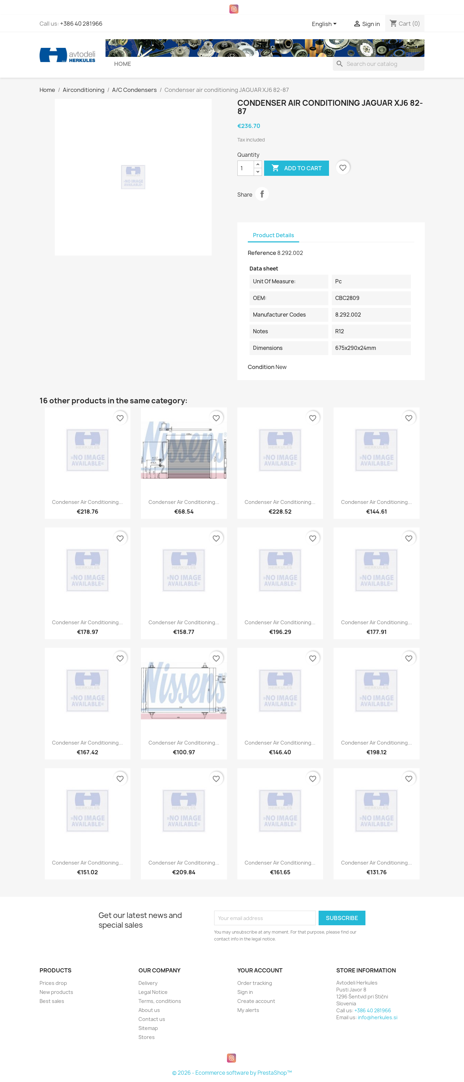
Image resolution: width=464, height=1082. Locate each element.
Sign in (245, 992)
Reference (262, 252)
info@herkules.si (377, 1017)
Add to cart (296, 168)
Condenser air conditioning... (87, 502)
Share (262, 194)
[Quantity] (245, 168)
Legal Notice (153, 992)
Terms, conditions (159, 1001)
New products (56, 992)
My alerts (248, 1010)
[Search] (378, 64)
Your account (259, 970)
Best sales (52, 1001)
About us (149, 1010)
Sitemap (148, 1028)
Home (122, 64)
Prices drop (53, 983)
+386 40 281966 (81, 23)
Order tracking (254, 983)
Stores (146, 1037)
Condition (261, 366)
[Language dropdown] (325, 24)
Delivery (148, 983)
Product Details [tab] (273, 235)
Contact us (151, 1019)
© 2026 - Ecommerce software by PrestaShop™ (232, 1072)
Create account (256, 1001)
